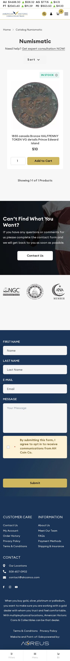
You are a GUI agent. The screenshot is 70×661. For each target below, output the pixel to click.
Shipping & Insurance (51, 546)
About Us (44, 525)
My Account (10, 530)
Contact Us (35, 256)
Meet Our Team (47, 530)
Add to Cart (43, 161)
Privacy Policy (11, 541)
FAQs (41, 536)
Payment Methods (49, 541)
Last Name (11, 361)
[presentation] (31, 468)
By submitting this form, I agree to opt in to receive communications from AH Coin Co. (38, 446)
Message (10, 399)
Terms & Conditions (15, 546)
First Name (11, 342)
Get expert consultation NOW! (43, 48)
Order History (11, 536)
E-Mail (8, 380)
